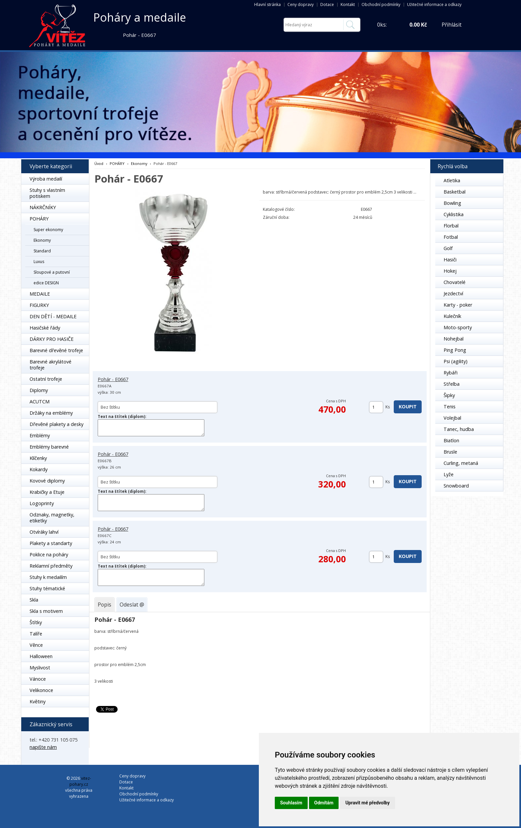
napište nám (43, 747)
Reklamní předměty (51, 566)
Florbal (451, 225)
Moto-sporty (458, 327)
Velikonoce (41, 690)
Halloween (41, 656)
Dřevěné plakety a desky (56, 424)
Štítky (36, 622)
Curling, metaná (461, 463)
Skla (34, 600)
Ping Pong (455, 350)
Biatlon (451, 440)
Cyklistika (454, 214)
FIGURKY (39, 305)
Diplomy (39, 390)
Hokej (450, 271)
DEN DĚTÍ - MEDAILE (53, 316)
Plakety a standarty (51, 543)
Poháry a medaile (139, 17)
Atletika (452, 180)
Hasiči (450, 259)
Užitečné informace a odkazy (434, 4)
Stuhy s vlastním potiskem (47, 193)
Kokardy (39, 469)
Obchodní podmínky (381, 4)
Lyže (449, 474)
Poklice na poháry (49, 554)
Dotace (327, 4)
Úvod (98, 163)
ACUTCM (40, 401)
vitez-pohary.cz (80, 781)
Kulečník (452, 316)
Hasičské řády (45, 328)
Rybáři (451, 372)
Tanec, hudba (459, 429)
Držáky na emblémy (51, 413)
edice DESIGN (46, 283)
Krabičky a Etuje (47, 492)
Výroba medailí (46, 179)
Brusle (450, 452)
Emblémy (40, 435)
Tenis (450, 406)
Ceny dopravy (300, 4)
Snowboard (456, 486)
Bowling (452, 203)
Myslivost (40, 667)
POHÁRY (39, 218)
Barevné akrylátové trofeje (50, 364)
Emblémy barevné (49, 447)
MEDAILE (40, 294)
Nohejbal (454, 339)
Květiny (38, 701)
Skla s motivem (46, 611)
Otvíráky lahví (44, 532)
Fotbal (451, 237)
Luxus (39, 261)
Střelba (452, 384)
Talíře (36, 633)
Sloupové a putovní (52, 272)
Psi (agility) (456, 361)
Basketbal (455, 192)
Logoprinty (42, 503)
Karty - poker (458, 305)
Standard (42, 251)
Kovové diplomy (47, 481)
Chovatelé (455, 282)
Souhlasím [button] (291, 802)
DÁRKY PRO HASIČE (51, 339)
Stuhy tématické (47, 588)
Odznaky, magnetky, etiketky (52, 517)
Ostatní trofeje (46, 379)
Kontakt (348, 4)
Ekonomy (42, 240)
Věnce (36, 645)
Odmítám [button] (324, 802)
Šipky (449, 395)
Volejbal (452, 418)
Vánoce (38, 679)
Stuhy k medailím (48, 577)
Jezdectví (453, 293)
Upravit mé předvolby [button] (367, 802)
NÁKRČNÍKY (43, 207)
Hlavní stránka (267, 4)
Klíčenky (38, 458)
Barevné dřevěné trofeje (56, 350)
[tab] (104, 604)
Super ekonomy (48, 229)
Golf (448, 248)
